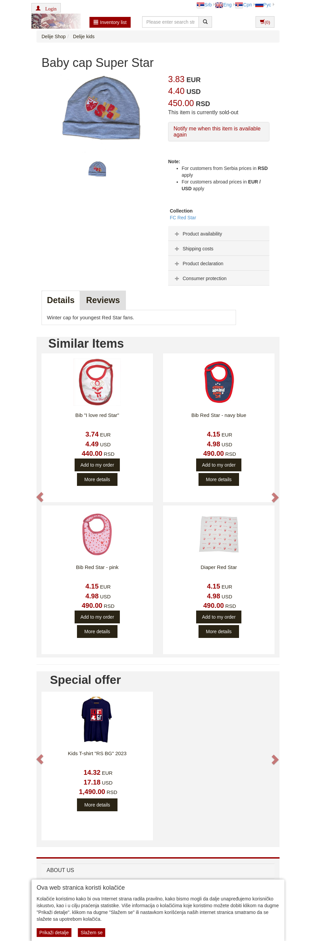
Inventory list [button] (110, 22)
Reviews (103, 300)
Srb (204, 4)
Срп (243, 4)
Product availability (197, 234)
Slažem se (92, 932)
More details (97, 479)
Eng (223, 4)
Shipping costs (193, 248)
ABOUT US (60, 870)
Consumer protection (200, 278)
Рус (263, 4)
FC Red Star (183, 217)
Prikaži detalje (54, 932)
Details (61, 300)
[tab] (218, 233)
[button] (46, 8)
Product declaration (198, 263)
